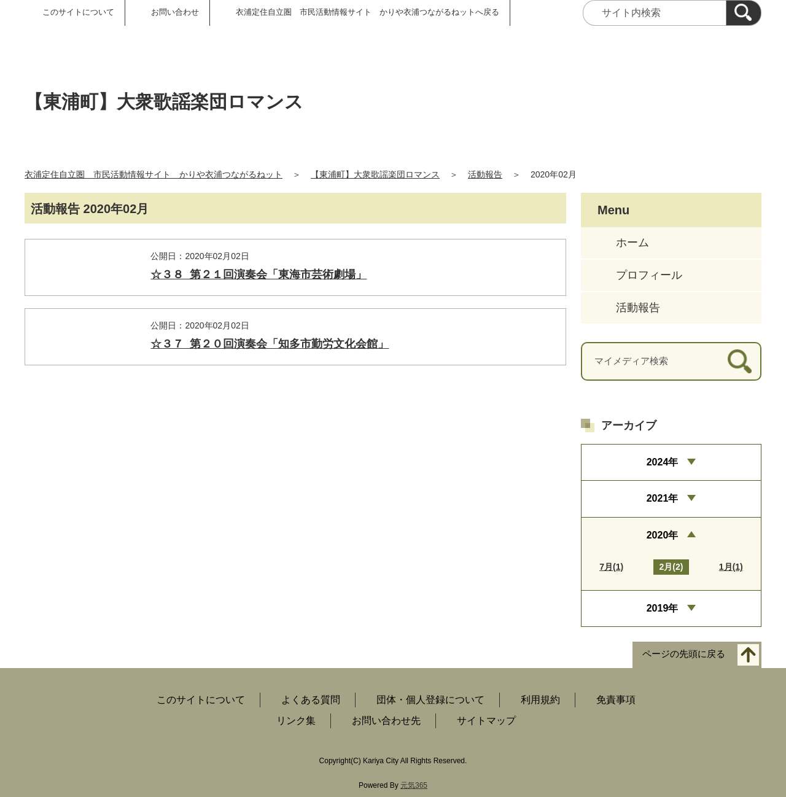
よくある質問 (310, 699)
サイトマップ (486, 720)
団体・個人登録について (430, 699)
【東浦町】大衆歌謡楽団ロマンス (375, 174)
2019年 (663, 608)
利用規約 (540, 699)
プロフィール (649, 275)
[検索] (743, 13)
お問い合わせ (175, 12)
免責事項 (616, 699)
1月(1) (731, 567)
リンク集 (296, 720)
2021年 (663, 498)
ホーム (632, 242)
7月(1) (611, 567)
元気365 (413, 785)
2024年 (663, 462)
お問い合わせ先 (386, 720)
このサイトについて (78, 12)
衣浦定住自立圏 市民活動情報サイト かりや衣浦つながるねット (153, 174)
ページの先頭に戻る (683, 654)
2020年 (663, 535)
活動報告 (485, 174)
